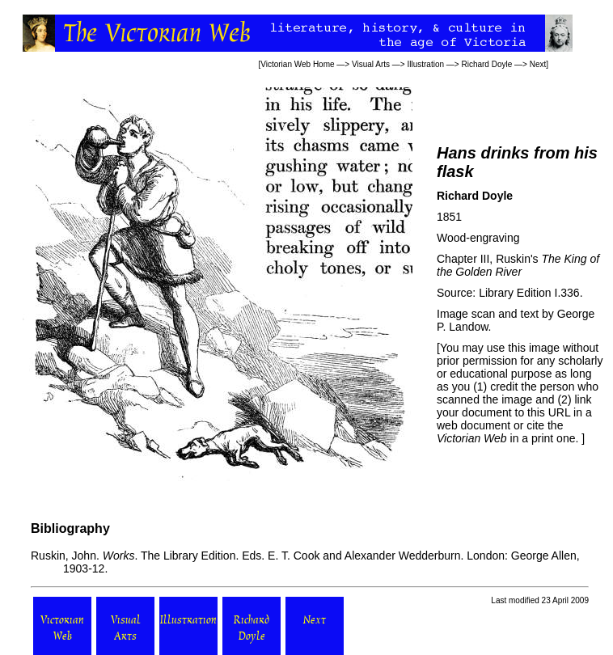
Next (538, 64)
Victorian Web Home (297, 64)
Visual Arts (371, 64)
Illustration (425, 64)
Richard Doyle (486, 64)
